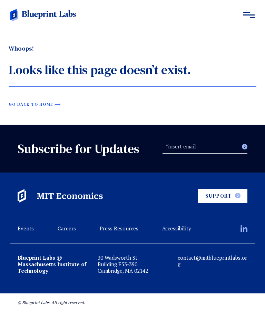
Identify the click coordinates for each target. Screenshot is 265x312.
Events (26, 228)
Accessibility (176, 228)
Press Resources (119, 228)
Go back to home (31, 104)
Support (218, 195)
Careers (67, 228)
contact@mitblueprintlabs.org (212, 261)
